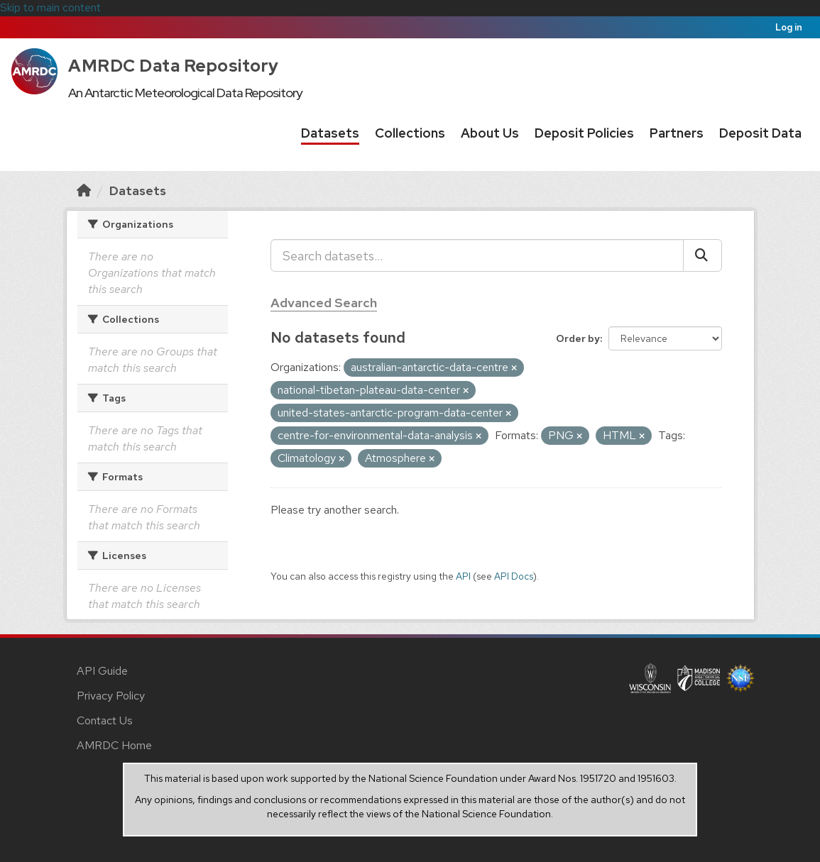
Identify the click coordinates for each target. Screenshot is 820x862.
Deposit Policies (584, 133)
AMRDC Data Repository (173, 66)
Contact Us (105, 720)
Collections (410, 133)
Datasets (330, 133)
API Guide (102, 670)
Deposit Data (760, 133)
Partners (677, 133)
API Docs (513, 576)
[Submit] (702, 255)
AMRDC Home (114, 745)
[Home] (84, 190)
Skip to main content (50, 7)
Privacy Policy (111, 695)
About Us (490, 133)
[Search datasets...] (477, 255)
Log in (788, 27)
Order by (578, 338)
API (463, 576)
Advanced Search (323, 302)
